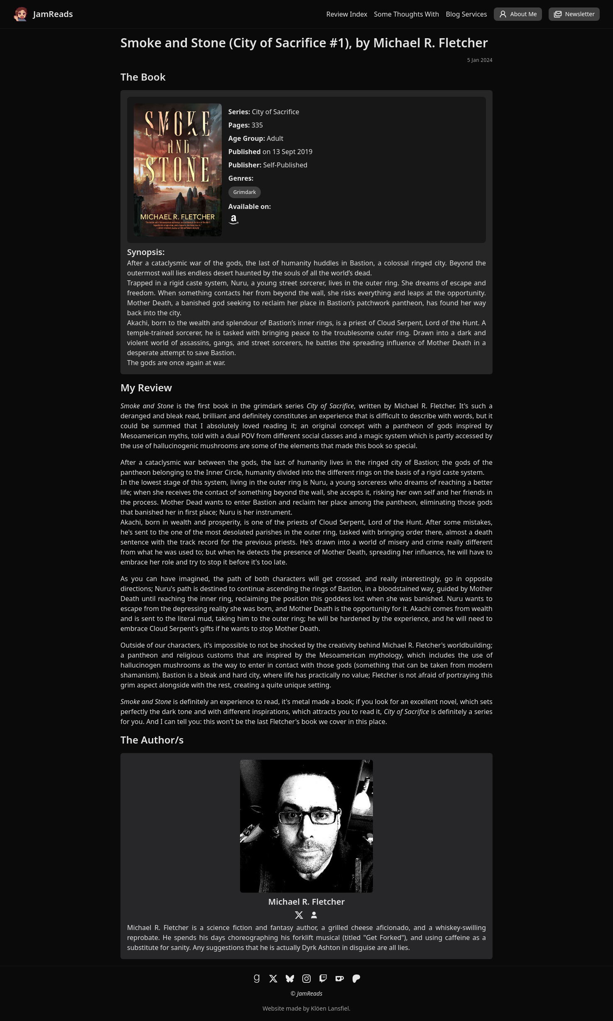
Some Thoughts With (406, 14)
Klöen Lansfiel (330, 1008)
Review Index (347, 14)
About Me (518, 14)
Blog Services (466, 14)
